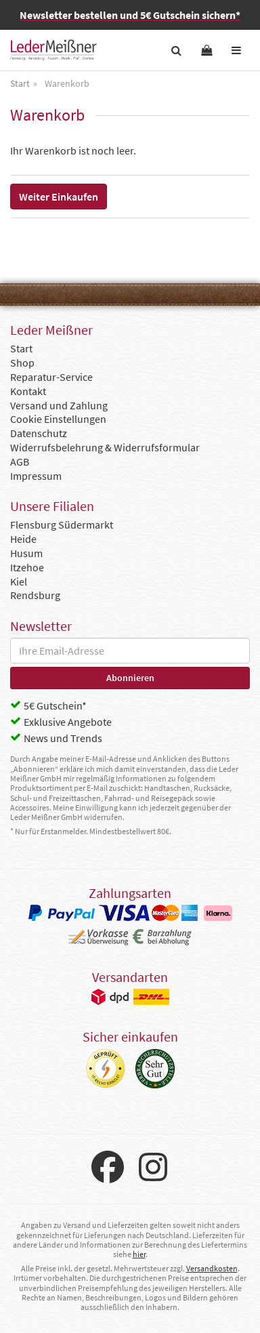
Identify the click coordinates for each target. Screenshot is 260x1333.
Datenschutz (38, 433)
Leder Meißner (53, 50)
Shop (22, 362)
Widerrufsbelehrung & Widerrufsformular (105, 447)
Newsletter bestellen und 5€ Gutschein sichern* (130, 15)
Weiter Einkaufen (58, 196)
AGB (19, 461)
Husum (26, 553)
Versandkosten (212, 1268)
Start (21, 348)
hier (139, 1254)
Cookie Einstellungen (58, 419)
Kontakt (28, 391)
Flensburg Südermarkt (61, 524)
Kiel (18, 581)
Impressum (36, 476)
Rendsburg (35, 595)
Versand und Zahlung (59, 405)
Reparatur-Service (51, 377)
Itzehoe (27, 567)
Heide (23, 539)
